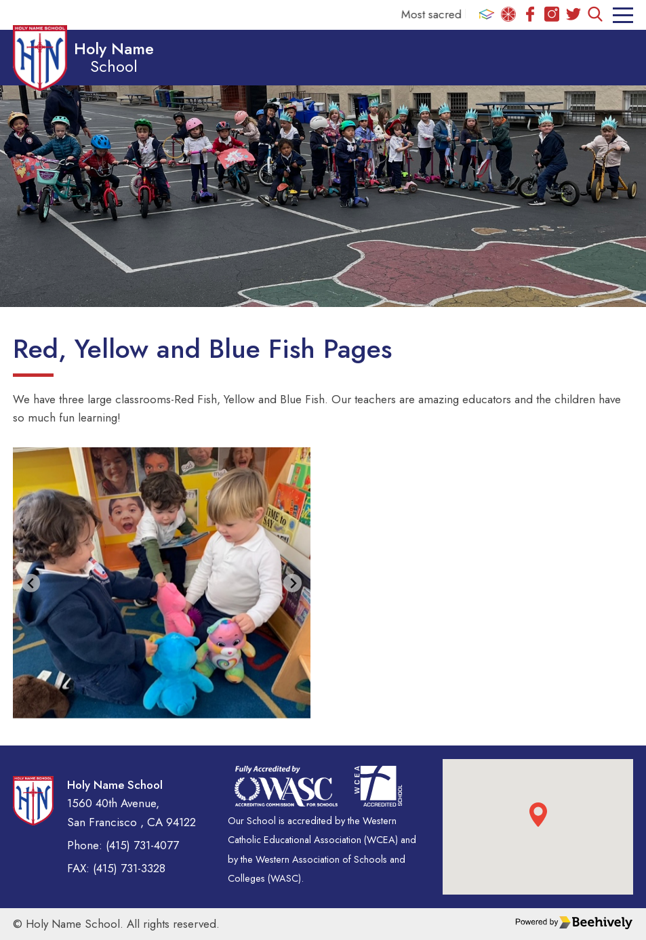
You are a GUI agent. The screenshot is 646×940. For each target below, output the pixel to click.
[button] (538, 814)
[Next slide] (292, 583)
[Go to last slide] (31, 583)
